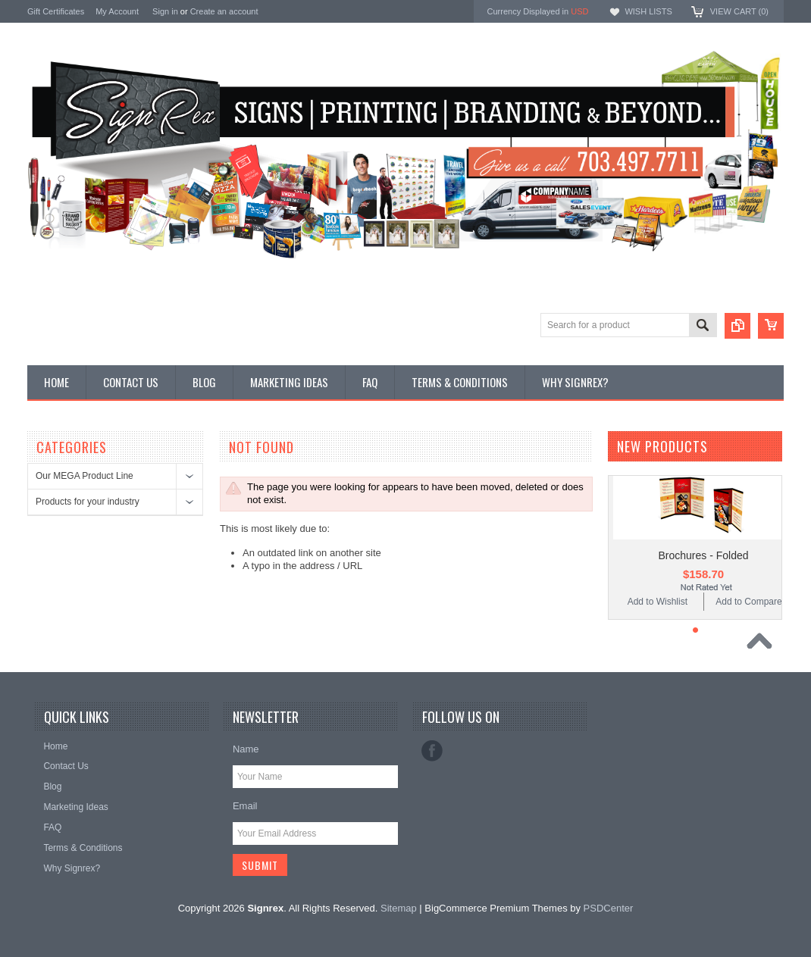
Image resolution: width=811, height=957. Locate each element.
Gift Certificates (55, 11)
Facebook (432, 751)
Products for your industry (87, 501)
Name (246, 749)
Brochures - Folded (703, 555)
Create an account (224, 11)
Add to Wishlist (657, 601)
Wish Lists (648, 11)
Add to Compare (748, 601)
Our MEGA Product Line (84, 476)
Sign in (165, 11)
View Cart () (739, 11)
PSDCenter (609, 908)
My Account (117, 11)
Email (245, 806)
